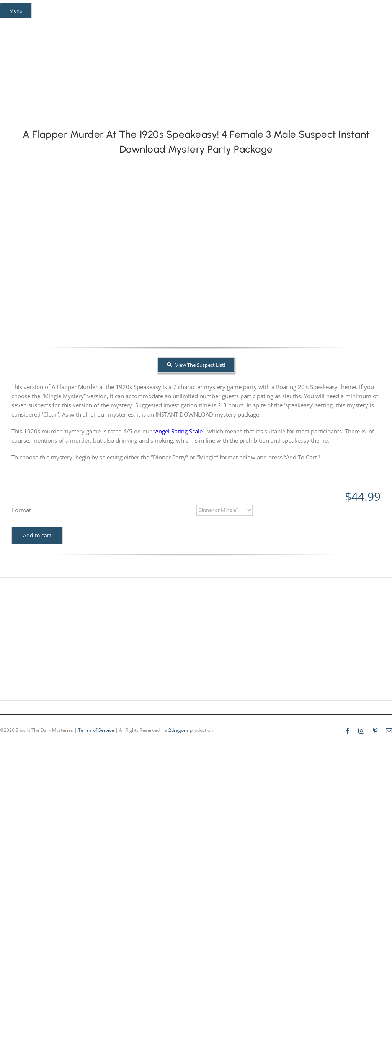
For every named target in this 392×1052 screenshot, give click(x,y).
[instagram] (24, 24)
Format (21, 510)
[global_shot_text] (150, 43)
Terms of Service (96, 730)
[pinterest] (38, 24)
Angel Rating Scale (179, 431)
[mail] (52, 24)
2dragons (178, 730)
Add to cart (37, 535)
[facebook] (11, 24)
